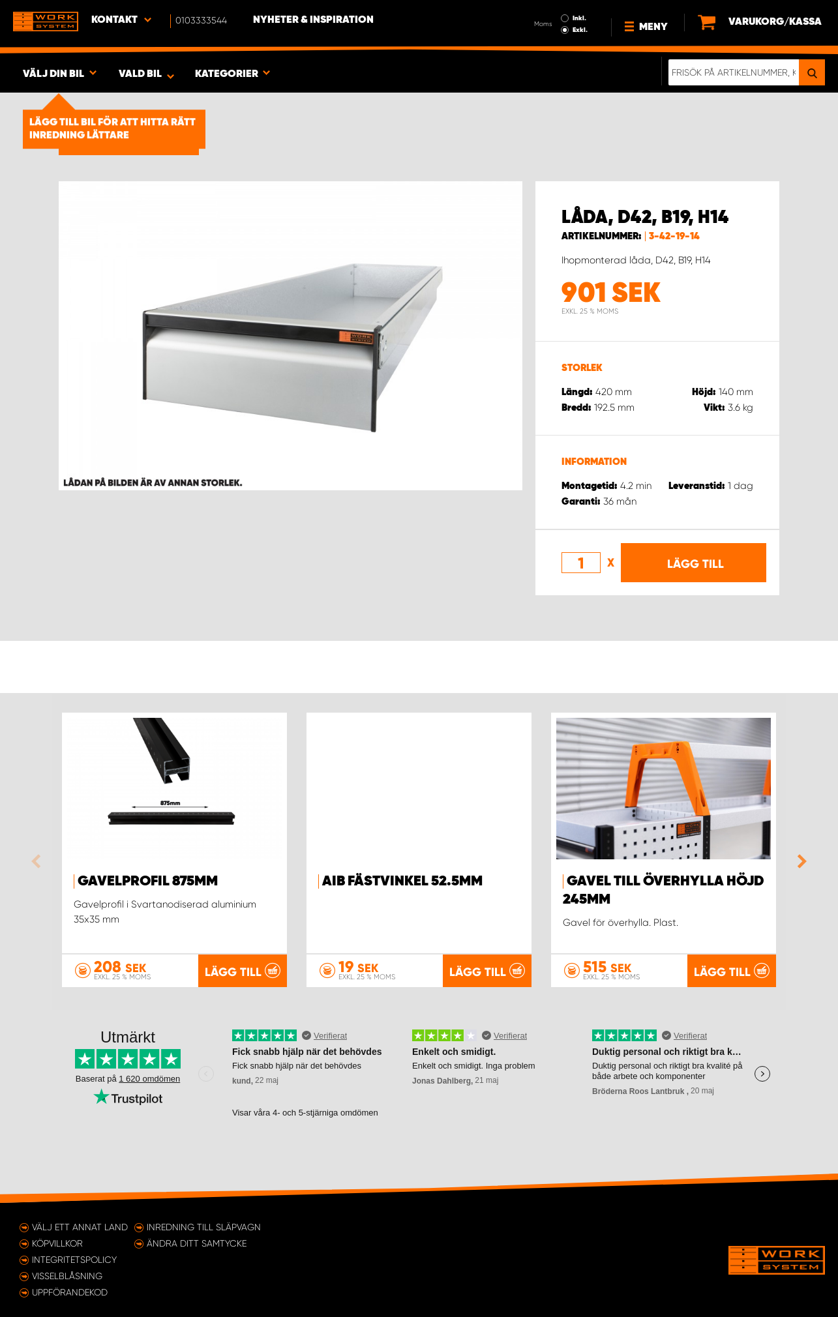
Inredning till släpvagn (204, 1227)
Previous (39, 861)
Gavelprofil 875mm (148, 881)
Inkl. (579, 18)
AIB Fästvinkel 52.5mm (402, 881)
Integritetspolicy (74, 1259)
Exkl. (580, 30)
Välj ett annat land (80, 1227)
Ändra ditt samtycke (197, 1243)
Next (798, 861)
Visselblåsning (67, 1276)
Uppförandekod (70, 1292)
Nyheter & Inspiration (313, 20)
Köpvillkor (57, 1243)
